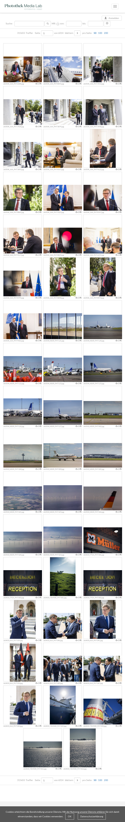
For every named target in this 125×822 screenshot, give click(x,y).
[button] (107, 23)
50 (95, 33)
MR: (53, 23)
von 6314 (59, 33)
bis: (84, 23)
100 (100, 33)
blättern (69, 33)
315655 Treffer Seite (29, 33)
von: (62, 23)
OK (69, 816)
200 (106, 33)
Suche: (9, 23)
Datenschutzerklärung (91, 816)
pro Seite (94, 33)
